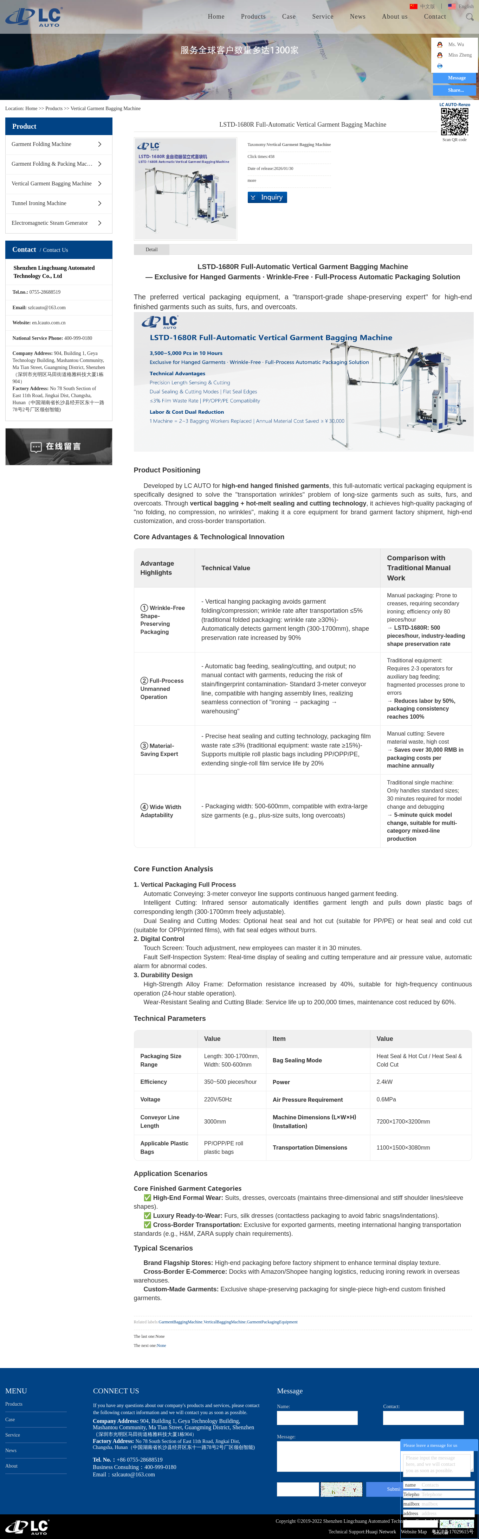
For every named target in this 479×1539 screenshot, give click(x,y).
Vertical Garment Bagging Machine (106, 108)
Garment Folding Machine (41, 144)
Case (289, 16)
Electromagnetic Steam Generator (50, 223)
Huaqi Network (381, 1531)
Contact (435, 16)
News (358, 16)
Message (457, 78)
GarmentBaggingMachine (181, 1321)
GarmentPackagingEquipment (272, 1321)
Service (323, 16)
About (11, 1466)
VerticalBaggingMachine (224, 1321)
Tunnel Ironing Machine (39, 203)
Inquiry (267, 197)
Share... (456, 90)
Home (216, 16)
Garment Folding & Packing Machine (54, 164)
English (466, 6)
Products (253, 16)
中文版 (427, 6)
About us (395, 16)
